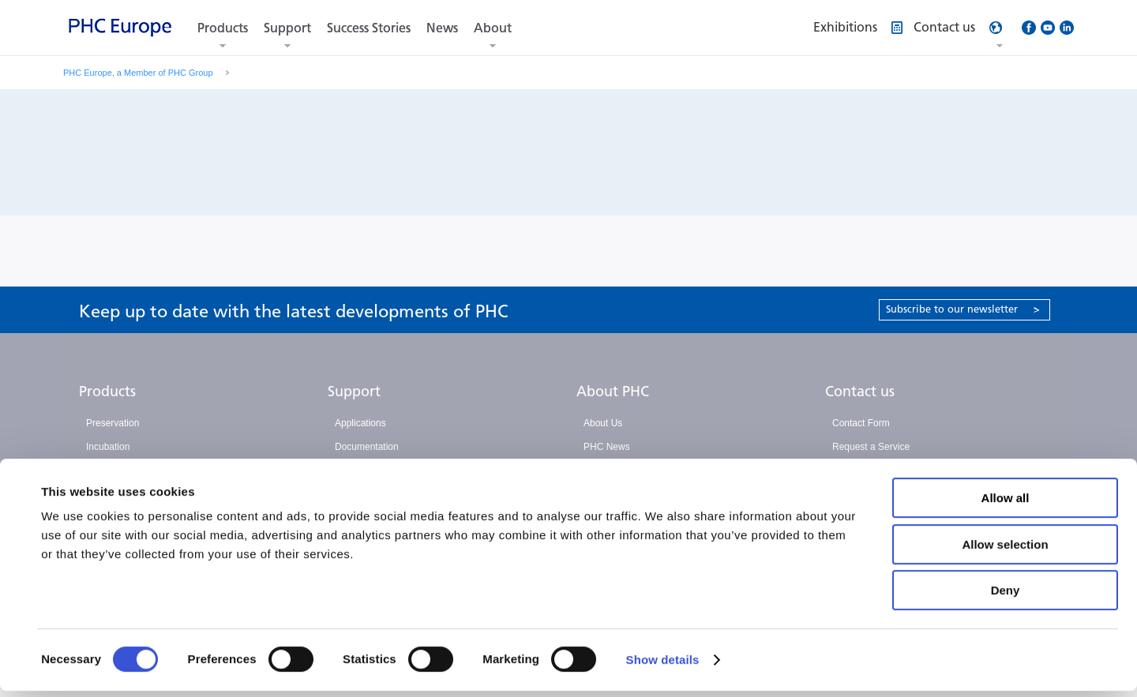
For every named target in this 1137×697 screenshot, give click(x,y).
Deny (1005, 596)
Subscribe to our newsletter (963, 309)
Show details (663, 666)
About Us (603, 423)
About (493, 28)
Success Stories (369, 28)
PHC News (607, 446)
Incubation (107, 446)
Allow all (1005, 504)
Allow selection (1005, 550)
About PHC (612, 391)
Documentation (367, 446)
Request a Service (871, 446)
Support (287, 28)
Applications (360, 423)
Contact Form (861, 423)
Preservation (112, 423)
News (442, 28)
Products (222, 28)
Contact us (860, 391)
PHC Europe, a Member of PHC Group (138, 72)
